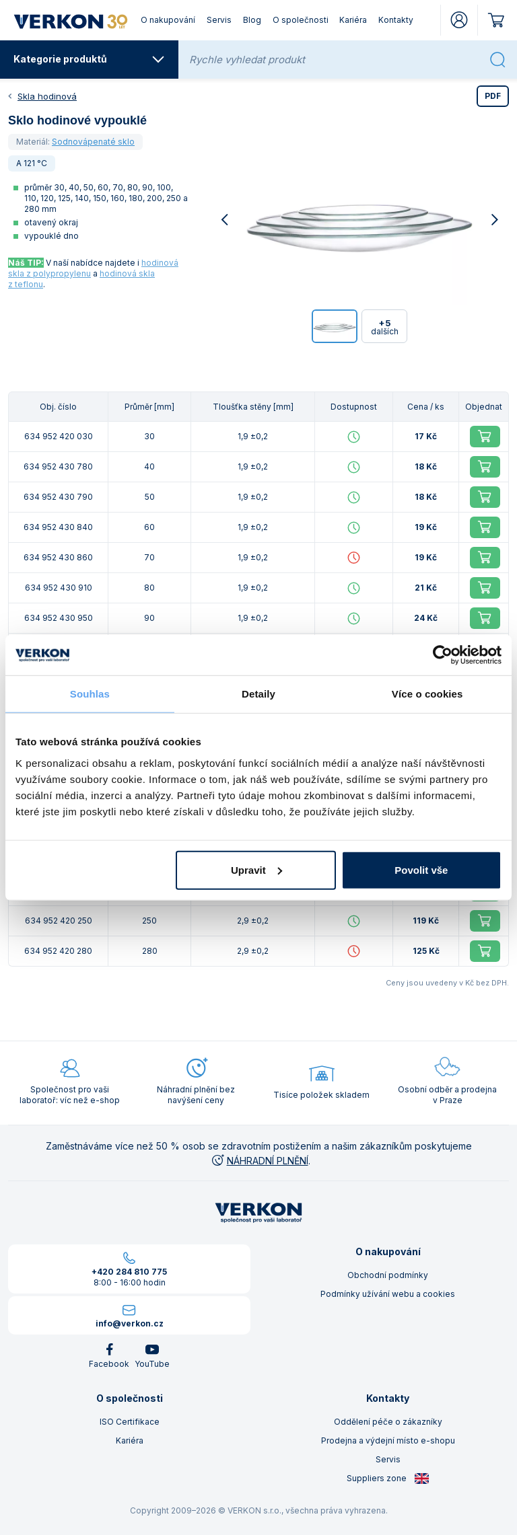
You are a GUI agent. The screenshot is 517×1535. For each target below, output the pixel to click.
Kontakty (395, 20)
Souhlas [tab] (90, 694)
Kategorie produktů (89, 59)
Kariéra (353, 20)
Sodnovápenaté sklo (93, 142)
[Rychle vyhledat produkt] (335, 59)
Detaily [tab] (258, 694)
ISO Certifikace (130, 1422)
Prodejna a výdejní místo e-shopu (388, 1440)
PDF (493, 96)
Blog (252, 20)
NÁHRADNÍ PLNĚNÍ (259, 1160)
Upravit (256, 869)
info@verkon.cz (130, 1323)
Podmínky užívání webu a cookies (387, 1294)
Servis (219, 20)
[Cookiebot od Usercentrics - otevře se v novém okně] (443, 655)
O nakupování (168, 20)
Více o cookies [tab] (427, 694)
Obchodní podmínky (387, 1275)
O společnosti (301, 20)
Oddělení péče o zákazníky (388, 1422)
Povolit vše (421, 869)
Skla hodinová (47, 96)
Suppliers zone (388, 1478)
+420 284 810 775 (129, 1272)
